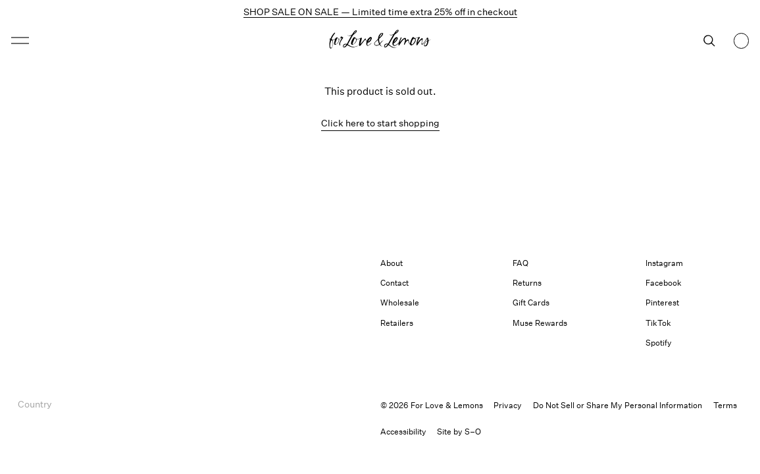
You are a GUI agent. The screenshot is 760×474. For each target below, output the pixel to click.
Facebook (664, 283)
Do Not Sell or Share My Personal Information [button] (617, 405)
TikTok (658, 323)
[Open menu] (101, 40)
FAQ (520, 263)
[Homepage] (380, 41)
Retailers (396, 323)
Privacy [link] (508, 405)
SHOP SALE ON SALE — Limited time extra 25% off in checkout (380, 11)
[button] (20, 40)
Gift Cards (531, 302)
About (391, 263)
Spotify (659, 343)
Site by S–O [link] (459, 431)
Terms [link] (725, 405)
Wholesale (399, 302)
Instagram (664, 263)
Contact (394, 283)
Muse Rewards (540, 323)
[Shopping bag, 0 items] (741, 41)
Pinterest (662, 302)
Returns (527, 283)
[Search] (709, 41)
